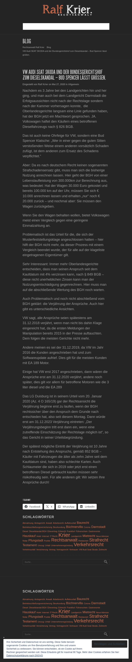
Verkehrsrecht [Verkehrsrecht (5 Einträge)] (88, 544)
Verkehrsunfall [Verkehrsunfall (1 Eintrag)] (29, 549)
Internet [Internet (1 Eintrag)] (45, 536)
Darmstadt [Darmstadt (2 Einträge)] (98, 526)
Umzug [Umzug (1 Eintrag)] (41, 545)
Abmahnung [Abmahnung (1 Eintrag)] (28, 523)
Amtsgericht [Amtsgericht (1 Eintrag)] (39, 523)
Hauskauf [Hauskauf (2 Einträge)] (29, 536)
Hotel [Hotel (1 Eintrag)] (38, 536)
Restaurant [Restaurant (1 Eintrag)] (83, 541)
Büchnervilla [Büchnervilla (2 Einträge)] (74, 526)
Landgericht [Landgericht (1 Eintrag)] (76, 536)
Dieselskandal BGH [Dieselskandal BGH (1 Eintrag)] (37, 531)
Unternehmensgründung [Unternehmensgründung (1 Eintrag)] (62, 545)
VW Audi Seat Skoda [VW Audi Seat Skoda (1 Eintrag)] (88, 549)
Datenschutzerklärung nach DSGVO (24, 655)
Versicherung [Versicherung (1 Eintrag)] (42, 549)
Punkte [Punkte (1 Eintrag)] (47, 541)
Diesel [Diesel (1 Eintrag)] (25, 531)
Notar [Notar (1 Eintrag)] (25, 541)
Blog (49, 47)
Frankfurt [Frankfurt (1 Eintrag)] (71, 531)
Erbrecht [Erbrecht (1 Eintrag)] (62, 531)
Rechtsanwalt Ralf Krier (33, 47)
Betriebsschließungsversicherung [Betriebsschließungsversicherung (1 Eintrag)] (37, 527)
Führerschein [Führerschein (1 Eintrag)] (82, 531)
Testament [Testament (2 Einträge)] (30, 545)
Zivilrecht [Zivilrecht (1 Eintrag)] (103, 549)
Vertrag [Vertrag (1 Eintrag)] (52, 549)
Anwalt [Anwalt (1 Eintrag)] (49, 523)
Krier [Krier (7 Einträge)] (64, 535)
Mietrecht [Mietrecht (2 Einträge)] (89, 536)
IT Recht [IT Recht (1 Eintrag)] (53, 536)
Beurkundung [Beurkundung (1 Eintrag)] (59, 527)
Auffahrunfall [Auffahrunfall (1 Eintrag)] (70, 523)
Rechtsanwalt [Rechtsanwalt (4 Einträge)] (64, 540)
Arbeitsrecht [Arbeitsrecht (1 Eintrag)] (58, 523)
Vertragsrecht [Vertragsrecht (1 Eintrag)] (62, 549)
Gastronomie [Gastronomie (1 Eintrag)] (94, 531)
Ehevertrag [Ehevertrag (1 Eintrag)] (52, 531)
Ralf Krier (43, 84)
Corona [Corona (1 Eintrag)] (87, 527)
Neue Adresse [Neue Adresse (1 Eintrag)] (102, 536)
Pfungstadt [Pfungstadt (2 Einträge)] (36, 540)
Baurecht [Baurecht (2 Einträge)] (83, 522)
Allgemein (73, 84)
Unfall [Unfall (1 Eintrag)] (47, 545)
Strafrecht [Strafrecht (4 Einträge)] (98, 540)
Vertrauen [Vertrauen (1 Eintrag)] (73, 549)
